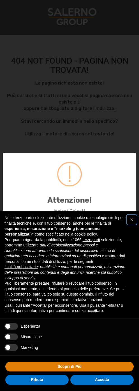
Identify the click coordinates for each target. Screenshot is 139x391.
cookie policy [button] (86, 234)
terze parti (91, 240)
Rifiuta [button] (37, 379)
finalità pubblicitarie (21, 267)
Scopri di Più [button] (69, 366)
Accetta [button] (102, 379)
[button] (131, 219)
